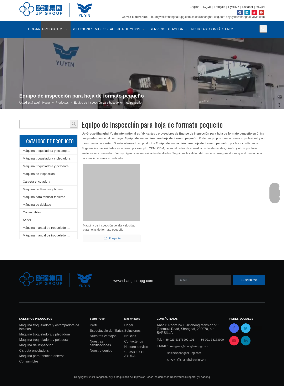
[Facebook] (240, 12)
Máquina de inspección (39, 174)
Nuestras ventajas (103, 336)
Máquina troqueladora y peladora (46, 166)
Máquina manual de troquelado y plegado (50, 235)
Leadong (204, 377)
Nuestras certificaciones (100, 343)
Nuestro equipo (101, 350)
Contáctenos (133, 341)
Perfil (93, 325)
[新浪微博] (254, 12)
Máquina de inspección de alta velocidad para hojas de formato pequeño (109, 227)
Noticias (130, 336)
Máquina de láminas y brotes (43, 189)
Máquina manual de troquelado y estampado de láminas (50, 227)
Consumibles (32, 212)
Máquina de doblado (37, 204)
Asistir (27, 220)
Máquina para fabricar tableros (44, 197)
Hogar (128, 325)
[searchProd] (45, 124)
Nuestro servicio (136, 347)
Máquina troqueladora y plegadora (47, 158)
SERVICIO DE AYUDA (135, 354)
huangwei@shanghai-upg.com (171, 17)
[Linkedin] (247, 12)
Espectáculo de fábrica (107, 330)
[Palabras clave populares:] (263, 29)
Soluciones (132, 330)
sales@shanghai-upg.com (208, 17)
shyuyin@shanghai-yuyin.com (245, 17)
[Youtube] (261, 12)
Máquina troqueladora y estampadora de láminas (50, 150)
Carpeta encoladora (36, 181)
